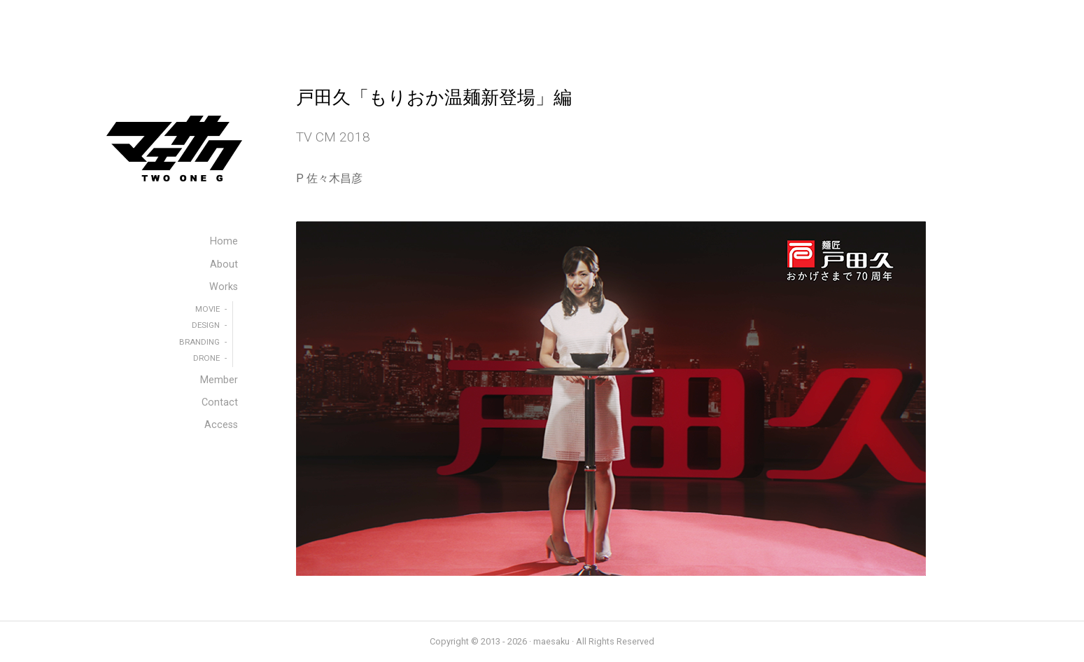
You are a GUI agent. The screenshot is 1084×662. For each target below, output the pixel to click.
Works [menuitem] (223, 287)
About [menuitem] (224, 264)
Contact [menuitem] (220, 402)
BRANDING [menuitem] (199, 342)
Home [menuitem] (224, 241)
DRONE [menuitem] (206, 358)
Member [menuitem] (219, 380)
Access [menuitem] (221, 425)
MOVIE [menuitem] (207, 309)
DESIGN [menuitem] (206, 325)
